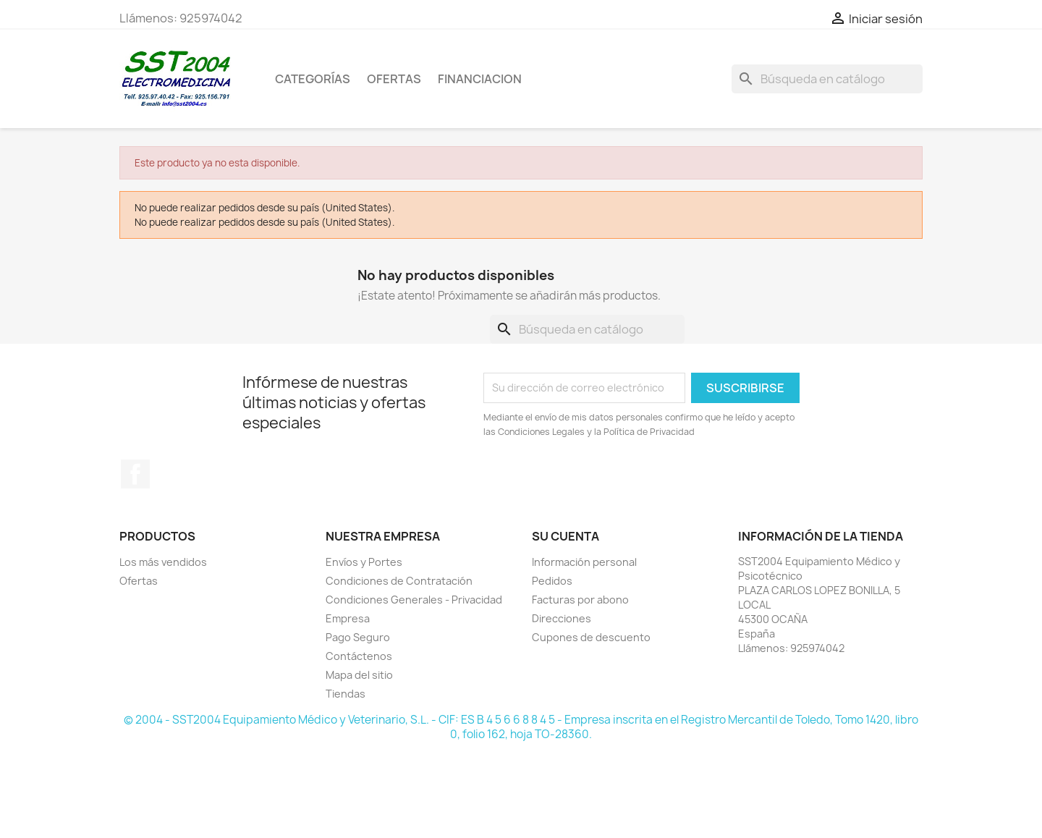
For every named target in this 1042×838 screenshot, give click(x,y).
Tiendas (345, 694)
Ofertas (138, 581)
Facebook (135, 474)
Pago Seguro (358, 637)
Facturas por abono (580, 599)
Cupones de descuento (591, 637)
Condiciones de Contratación (399, 581)
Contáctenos (359, 656)
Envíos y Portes (364, 562)
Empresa (348, 618)
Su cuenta (565, 536)
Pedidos (552, 581)
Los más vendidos (163, 562)
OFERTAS (394, 79)
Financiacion (480, 79)
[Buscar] (827, 78)
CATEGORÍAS (312, 79)
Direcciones (561, 618)
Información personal (584, 562)
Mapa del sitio (359, 675)
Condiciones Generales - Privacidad (414, 599)
